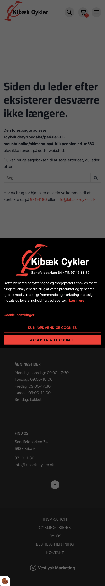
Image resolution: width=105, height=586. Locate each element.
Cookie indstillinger (19, 315)
